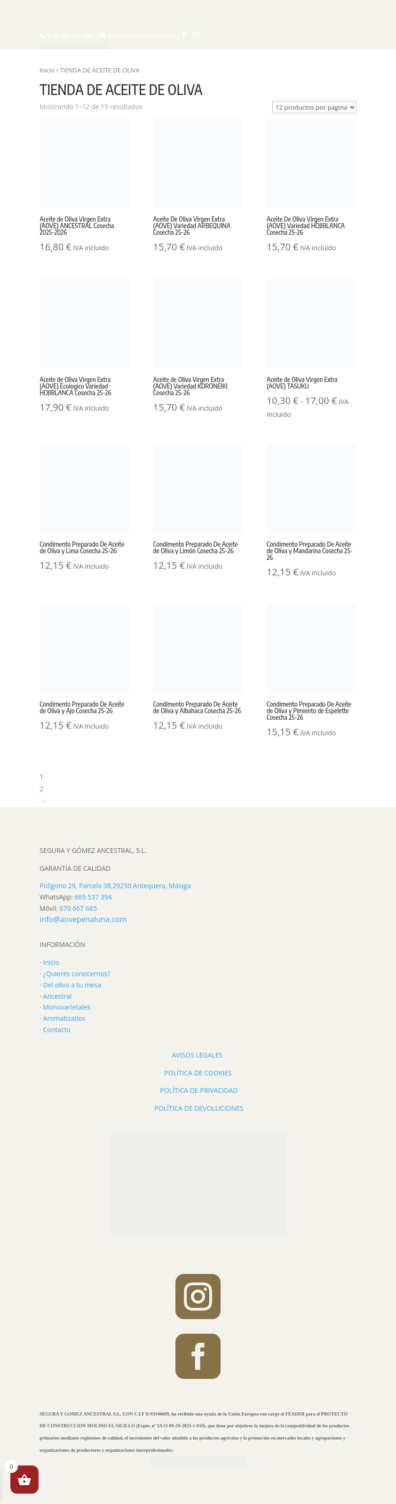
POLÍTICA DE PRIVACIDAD (199, 1090)
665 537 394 (92, 896)
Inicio (47, 70)
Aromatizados (64, 1018)
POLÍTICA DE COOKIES (198, 1072)
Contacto (57, 1029)
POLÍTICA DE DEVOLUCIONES (198, 1108)
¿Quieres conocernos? (77, 973)
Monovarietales (67, 1007)
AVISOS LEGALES (197, 1054)
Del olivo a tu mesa (72, 984)
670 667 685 (78, 908)
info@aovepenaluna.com (83, 919)
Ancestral (57, 996)
